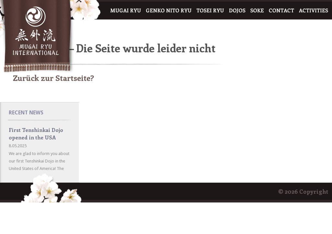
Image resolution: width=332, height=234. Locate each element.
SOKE (257, 10)
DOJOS (237, 10)
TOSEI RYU (210, 10)
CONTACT (281, 10)
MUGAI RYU (125, 10)
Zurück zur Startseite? (53, 77)
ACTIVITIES (313, 10)
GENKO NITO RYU (169, 10)
